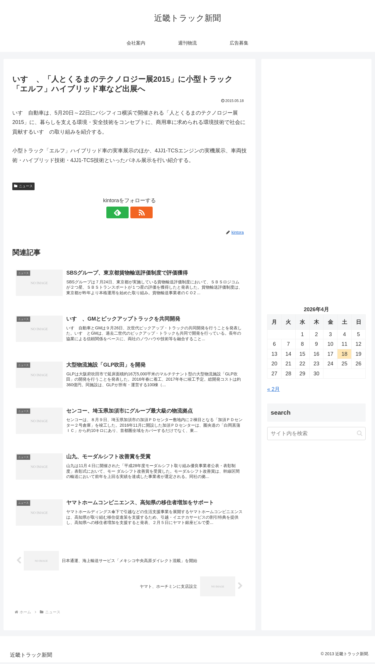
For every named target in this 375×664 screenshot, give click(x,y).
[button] (359, 433)
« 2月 (273, 389)
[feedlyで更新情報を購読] (123, 212)
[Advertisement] (316, 125)
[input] (316, 433)
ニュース (23, 186)
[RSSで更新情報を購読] (136, 212)
